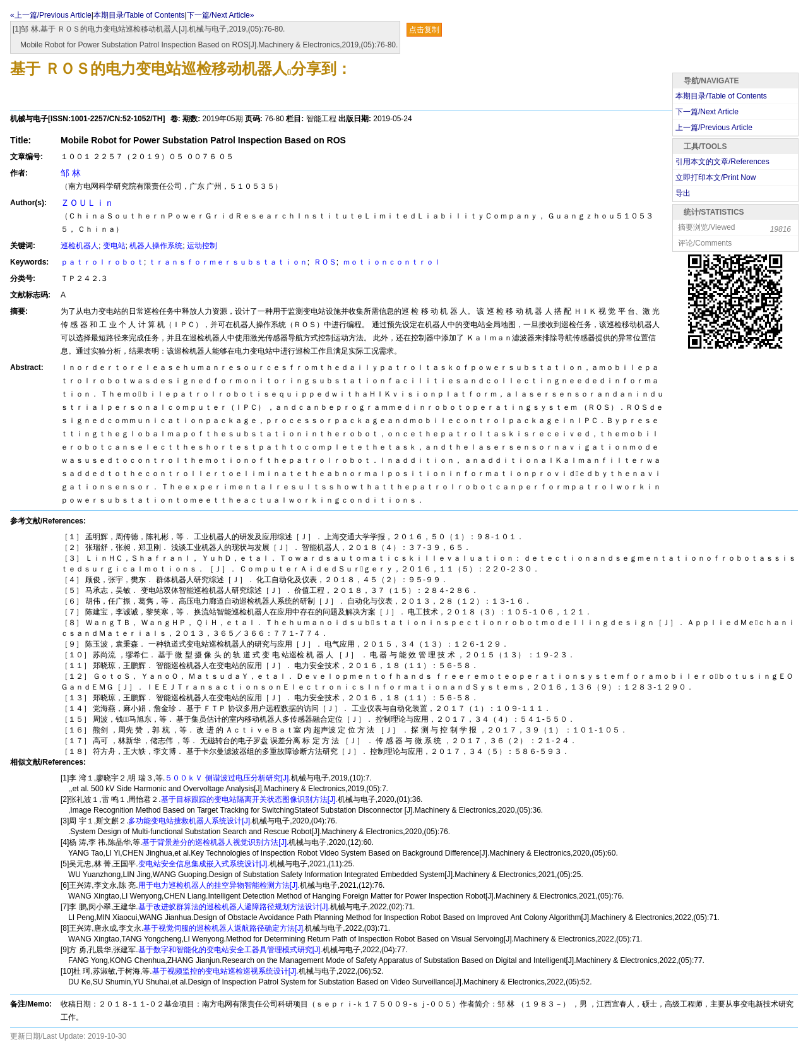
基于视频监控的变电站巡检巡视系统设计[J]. (225, 971)
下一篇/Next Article (707, 111)
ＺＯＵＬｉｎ (87, 203)
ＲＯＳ (323, 262)
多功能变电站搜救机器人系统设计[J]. (190, 820)
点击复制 (424, 29)
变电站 (114, 245)
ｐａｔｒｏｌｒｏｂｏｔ (102, 262)
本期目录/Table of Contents (139, 15)
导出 (683, 193)
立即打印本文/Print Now (715, 177)
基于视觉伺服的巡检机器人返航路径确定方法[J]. (224, 928)
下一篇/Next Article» (220, 15)
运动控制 (202, 245)
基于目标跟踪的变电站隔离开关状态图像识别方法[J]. (249, 799)
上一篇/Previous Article (713, 127)
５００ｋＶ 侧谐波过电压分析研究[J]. (227, 778)
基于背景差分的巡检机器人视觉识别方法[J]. (215, 842)
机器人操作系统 (155, 245)
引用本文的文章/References (722, 161)
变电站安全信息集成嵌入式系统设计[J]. (204, 863)
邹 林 (71, 173)
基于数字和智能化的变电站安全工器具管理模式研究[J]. (230, 949)
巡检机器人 (79, 245)
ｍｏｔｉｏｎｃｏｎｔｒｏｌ (390, 262)
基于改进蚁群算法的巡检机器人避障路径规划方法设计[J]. (234, 906)
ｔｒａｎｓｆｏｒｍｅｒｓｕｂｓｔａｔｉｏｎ (227, 262)
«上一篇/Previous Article (51, 15)
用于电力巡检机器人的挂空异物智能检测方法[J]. (219, 885)
